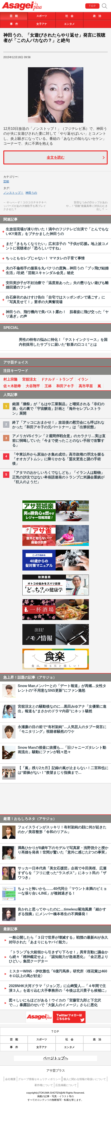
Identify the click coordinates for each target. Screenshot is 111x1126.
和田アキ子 (65, 386)
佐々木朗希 (12, 386)
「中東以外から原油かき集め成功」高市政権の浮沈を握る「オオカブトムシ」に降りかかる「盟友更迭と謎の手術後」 (58, 459)
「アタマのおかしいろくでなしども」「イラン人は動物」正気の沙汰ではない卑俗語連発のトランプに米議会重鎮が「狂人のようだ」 (58, 477)
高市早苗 (86, 386)
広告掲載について (66, 1085)
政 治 (97, 16)
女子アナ (41, 24)
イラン (83, 379)
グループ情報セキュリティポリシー (39, 1079)
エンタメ (69, 24)
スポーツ (41, 16)
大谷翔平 (33, 386)
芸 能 (14, 16)
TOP (92, 6)
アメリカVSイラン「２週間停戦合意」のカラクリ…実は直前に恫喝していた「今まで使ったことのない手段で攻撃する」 (58, 440)
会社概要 (10, 1079)
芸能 (6, 181)
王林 (48, 386)
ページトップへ (55, 1058)
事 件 (14, 24)
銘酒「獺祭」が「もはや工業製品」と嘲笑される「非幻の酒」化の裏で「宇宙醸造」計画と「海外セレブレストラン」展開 (58, 408)
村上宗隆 (10, 379)
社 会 (69, 16)
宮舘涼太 (29, 379)
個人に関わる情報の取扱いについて (84, 1079)
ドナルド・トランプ (57, 379)
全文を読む (55, 157)
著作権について (43, 1085)
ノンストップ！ (13, 192)
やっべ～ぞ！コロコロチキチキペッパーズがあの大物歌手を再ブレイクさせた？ (25, 206)
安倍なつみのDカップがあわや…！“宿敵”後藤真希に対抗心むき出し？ (87, 206)
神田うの (31, 192)
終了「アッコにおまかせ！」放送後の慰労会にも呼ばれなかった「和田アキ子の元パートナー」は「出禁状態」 (58, 425)
